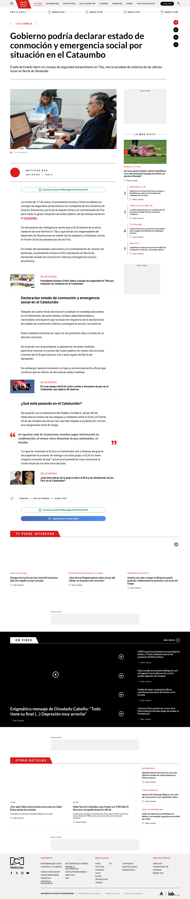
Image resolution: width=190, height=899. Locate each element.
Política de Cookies (112, 894)
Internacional (52, 4)
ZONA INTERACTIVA (160, 867)
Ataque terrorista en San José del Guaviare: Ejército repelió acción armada (34, 579)
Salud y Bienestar (87, 4)
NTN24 (98, 864)
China (13, 802)
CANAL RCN (167, 4)
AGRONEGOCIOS (128, 870)
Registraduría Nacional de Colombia (86, 573)
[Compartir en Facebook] (175, 29)
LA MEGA (99, 883)
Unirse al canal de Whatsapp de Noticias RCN (63, 189)
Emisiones (18, 12)
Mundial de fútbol (132, 167)
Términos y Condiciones (133, 894)
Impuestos (134, 243)
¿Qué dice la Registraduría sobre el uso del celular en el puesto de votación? (92, 579)
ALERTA (98, 876)
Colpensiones (136, 224)
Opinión (129, 4)
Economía (103, 4)
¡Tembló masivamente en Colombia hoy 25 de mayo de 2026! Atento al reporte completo (147, 212)
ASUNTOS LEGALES (130, 867)
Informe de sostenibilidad (71, 868)
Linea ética (70, 875)
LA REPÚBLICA (128, 864)
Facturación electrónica (76, 864)
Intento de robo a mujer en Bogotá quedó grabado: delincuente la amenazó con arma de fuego (152, 580)
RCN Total (99, 867)
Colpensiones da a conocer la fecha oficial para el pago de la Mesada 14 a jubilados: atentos (147, 230)
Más (172, 640)
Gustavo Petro (60, 498)
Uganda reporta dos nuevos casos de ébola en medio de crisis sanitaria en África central (159, 775)
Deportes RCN (69, 4)
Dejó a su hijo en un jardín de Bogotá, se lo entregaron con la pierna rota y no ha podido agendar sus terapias (158, 673)
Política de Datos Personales (89, 894)
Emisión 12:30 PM (94, 12)
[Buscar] (178, 3)
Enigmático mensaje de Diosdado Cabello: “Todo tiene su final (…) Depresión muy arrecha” (55, 711)
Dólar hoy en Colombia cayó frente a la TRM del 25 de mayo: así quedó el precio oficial (101, 808)
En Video (24, 640)
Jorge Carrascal (150, 790)
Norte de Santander (41, 498)
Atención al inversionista (47, 882)
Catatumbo (30, 218)
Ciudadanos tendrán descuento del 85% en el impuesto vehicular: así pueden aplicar (148, 248)
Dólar (76, 802)
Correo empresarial (50, 875)
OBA (67, 878)
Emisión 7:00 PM (131, 12)
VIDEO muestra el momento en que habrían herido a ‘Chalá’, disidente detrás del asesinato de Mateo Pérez (159, 654)
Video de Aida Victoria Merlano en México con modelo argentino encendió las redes (161, 816)
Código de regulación (50, 872)
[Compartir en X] (175, 37)
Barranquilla (136, 187)
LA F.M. (98, 873)
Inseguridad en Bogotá (137, 573)
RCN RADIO (99, 870)
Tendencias (117, 4)
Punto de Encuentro (146, 4)
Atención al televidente (51, 867)
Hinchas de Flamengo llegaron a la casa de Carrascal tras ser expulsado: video (160, 795)
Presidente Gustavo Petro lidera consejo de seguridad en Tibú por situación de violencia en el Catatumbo (77, 282)
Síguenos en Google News (63, 518)
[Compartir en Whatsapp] (175, 44)
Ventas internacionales (76, 872)
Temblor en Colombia (140, 206)
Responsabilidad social (51, 864)
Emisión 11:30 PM (169, 12)
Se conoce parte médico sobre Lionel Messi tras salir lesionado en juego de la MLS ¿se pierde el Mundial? (145, 173)
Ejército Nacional (18, 573)
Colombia (38, 4)
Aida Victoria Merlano (152, 810)
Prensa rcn (46, 878)
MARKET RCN (158, 873)
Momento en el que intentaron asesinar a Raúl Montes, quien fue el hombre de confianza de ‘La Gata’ (147, 193)
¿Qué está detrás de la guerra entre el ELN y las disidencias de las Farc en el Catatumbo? (77, 479)
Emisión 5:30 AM (56, 12)
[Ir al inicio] (23, 4)
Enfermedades (148, 768)
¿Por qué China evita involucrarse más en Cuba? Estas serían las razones (36, 808)
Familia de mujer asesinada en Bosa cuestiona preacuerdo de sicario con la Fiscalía (156, 692)
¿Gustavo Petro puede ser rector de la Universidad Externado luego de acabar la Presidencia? (158, 711)
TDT (110, 864)
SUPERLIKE (157, 870)
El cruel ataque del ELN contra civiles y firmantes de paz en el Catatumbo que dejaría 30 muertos (74, 388)
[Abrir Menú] (11, 3)
